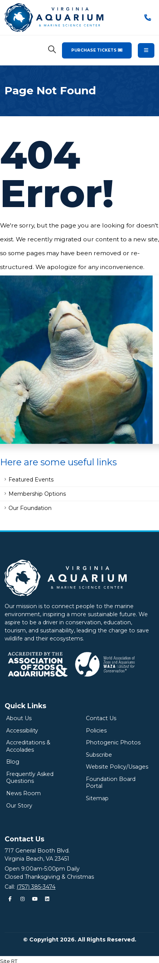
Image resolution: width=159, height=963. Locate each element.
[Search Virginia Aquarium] (52, 50)
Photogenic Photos (113, 742)
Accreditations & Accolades (28, 746)
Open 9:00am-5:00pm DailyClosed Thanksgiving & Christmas (49, 872)
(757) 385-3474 (36, 886)
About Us (19, 718)
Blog (12, 761)
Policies (96, 730)
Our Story (19, 805)
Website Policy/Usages (117, 766)
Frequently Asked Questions (30, 778)
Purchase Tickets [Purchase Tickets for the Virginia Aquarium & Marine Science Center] (96, 50)
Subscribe (99, 754)
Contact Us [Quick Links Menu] (24, 839)
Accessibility (22, 730)
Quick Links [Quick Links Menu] (25, 706)
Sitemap (97, 798)
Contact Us (101, 718)
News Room (23, 793)
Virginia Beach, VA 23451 (37, 858)
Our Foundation (30, 508)
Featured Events (31, 479)
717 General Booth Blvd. (37, 850)
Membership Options (37, 493)
